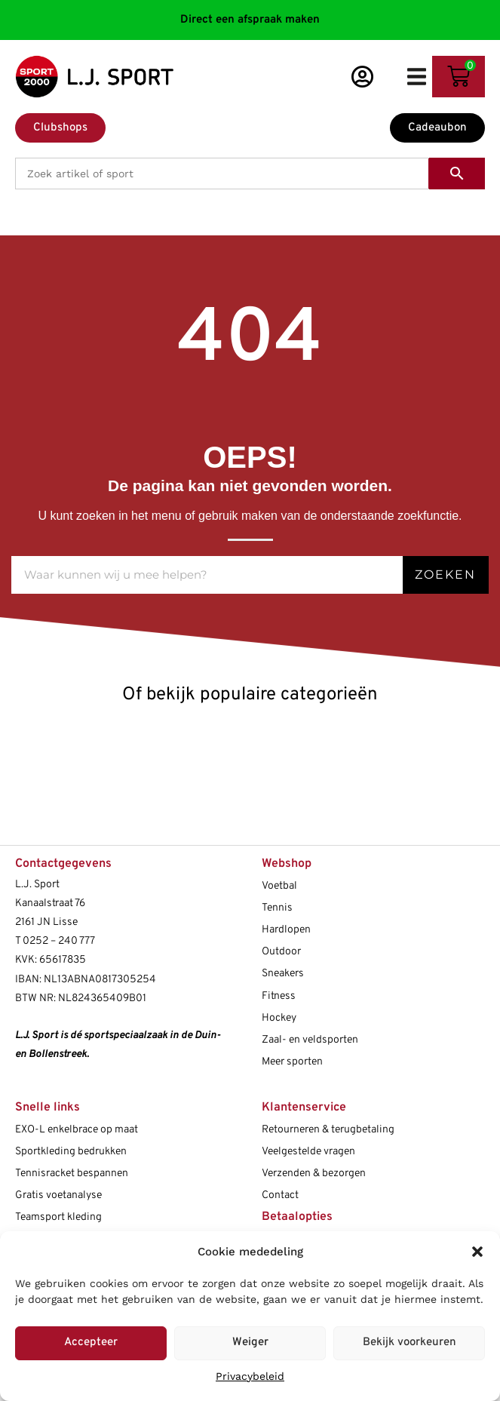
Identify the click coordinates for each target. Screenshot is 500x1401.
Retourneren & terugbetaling (328, 1129)
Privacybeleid (250, 1376)
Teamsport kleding (58, 1217)
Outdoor (281, 951)
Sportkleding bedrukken (71, 1151)
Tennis (277, 908)
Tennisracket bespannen (71, 1173)
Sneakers (283, 973)
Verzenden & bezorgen (314, 1173)
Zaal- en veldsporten (310, 1040)
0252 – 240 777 (59, 941)
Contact (280, 1195)
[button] (477, 1251)
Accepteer (91, 1342)
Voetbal (279, 886)
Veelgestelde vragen (308, 1151)
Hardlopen (286, 929)
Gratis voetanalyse (58, 1195)
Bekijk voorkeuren (409, 1342)
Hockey (279, 1018)
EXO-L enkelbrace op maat (76, 1129)
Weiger (250, 1342)
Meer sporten (292, 1061)
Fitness (279, 996)
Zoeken (445, 574)
